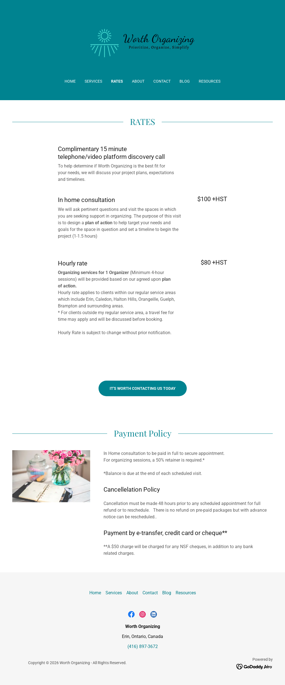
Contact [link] (162, 81)
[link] (142, 43)
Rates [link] (117, 81)
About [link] (138, 81)
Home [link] (70, 81)
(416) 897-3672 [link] (142, 646)
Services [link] (93, 81)
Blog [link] (185, 81)
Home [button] (95, 592)
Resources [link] (209, 81)
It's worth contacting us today (143, 388)
